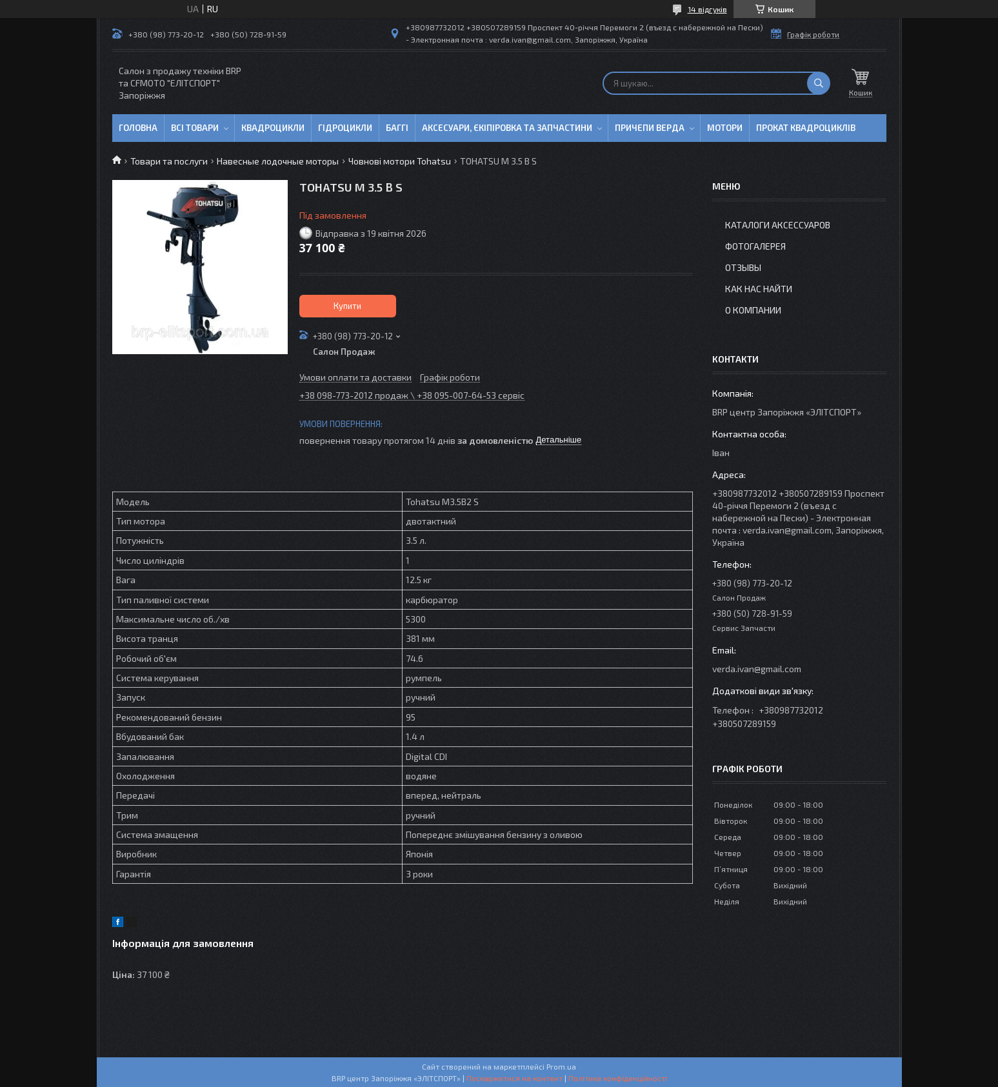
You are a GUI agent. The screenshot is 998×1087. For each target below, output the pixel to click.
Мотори (725, 128)
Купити (347, 306)
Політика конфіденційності (617, 1077)
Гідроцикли (345, 128)
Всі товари (195, 128)
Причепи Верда (649, 128)
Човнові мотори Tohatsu (399, 160)
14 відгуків (707, 9)
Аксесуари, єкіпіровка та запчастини (507, 128)
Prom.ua (561, 1066)
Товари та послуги (169, 160)
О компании (753, 309)
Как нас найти (758, 288)
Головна (138, 128)
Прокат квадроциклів (805, 128)
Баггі (397, 128)
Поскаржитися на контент (514, 1077)
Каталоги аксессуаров (777, 224)
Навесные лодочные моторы (278, 160)
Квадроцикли (272, 128)
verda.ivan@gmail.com (756, 668)
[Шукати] (818, 83)
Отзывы (743, 267)
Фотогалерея (755, 246)
